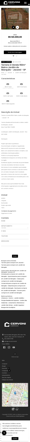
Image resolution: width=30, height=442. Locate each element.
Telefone (4, 236)
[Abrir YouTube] (13, 347)
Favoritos (6, 368)
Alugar (4, 366)
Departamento (6, 226)
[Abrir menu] (25, 2)
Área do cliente (6, 377)
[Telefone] (15, 238)
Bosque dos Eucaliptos (8, 307)
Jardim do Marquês (20, 72)
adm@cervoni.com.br (10, 341)
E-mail (3, 231)
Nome (3, 221)
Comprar (4, 364)
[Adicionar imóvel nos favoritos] (13, 56)
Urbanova (4, 298)
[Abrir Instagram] (9, 347)
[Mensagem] (15, 243)
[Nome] (15, 223)
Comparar (6, 371)
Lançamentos (6, 375)
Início (2, 72)
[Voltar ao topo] (15, 354)
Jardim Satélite (19, 298)
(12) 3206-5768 (8, 339)
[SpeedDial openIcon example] (4, 433)
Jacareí (10, 72)
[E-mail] (15, 233)
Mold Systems (20, 416)
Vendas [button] (3, 228)
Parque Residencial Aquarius (10, 300)
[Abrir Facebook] (4, 347)
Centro (11, 298)
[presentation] (15, 250)
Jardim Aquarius (19, 305)
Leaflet (15, 405)
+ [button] (3, 385)
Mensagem (5, 241)
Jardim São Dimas (7, 305)
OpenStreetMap (23, 405)
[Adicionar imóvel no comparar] (16, 56)
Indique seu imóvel (7, 380)
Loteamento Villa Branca (16, 303)
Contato (4, 373)
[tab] (13, 27)
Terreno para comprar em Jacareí (12, 263)
